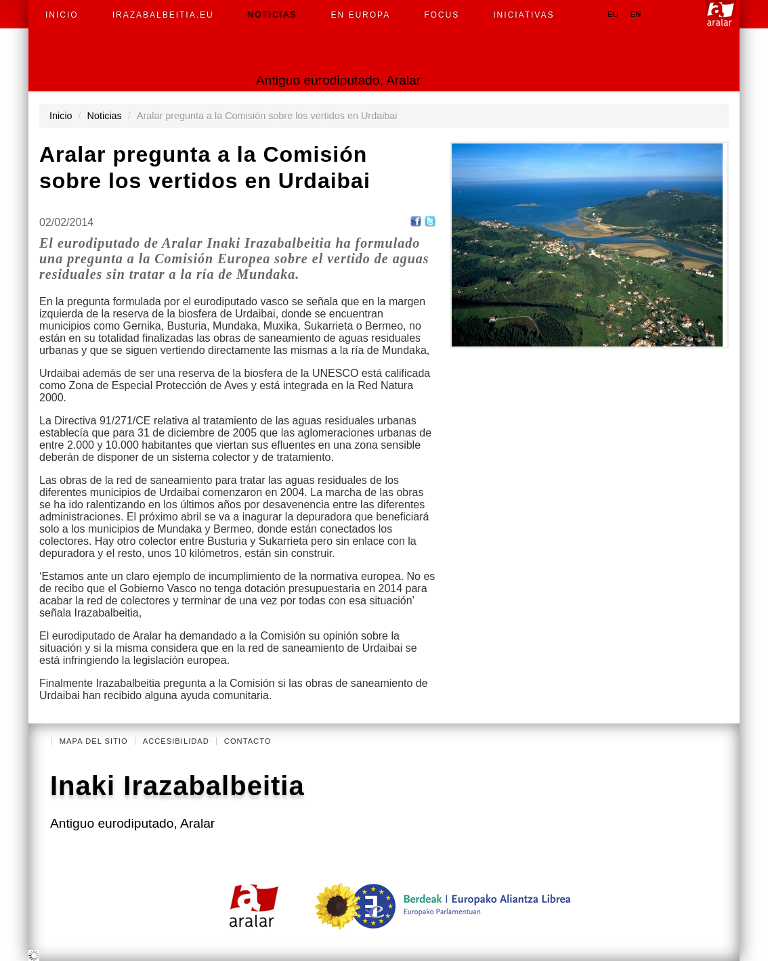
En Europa (360, 15)
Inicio (62, 15)
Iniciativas (523, 15)
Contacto (248, 741)
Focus (441, 15)
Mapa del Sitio (94, 741)
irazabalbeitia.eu (163, 15)
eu (612, 14)
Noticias (272, 15)
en (636, 14)
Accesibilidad (176, 741)
